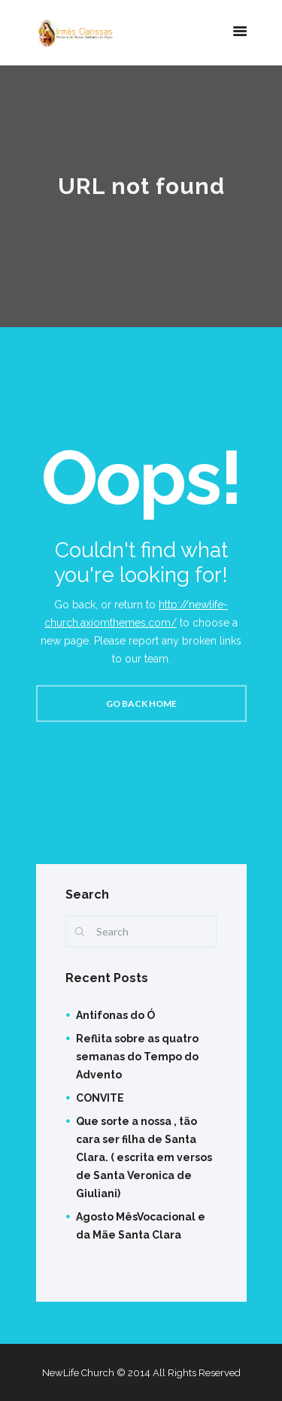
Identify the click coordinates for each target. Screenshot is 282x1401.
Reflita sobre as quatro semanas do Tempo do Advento (137, 1057)
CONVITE (100, 1098)
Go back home (141, 703)
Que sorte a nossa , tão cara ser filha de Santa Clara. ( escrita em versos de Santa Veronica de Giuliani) (144, 1157)
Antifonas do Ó (115, 1015)
